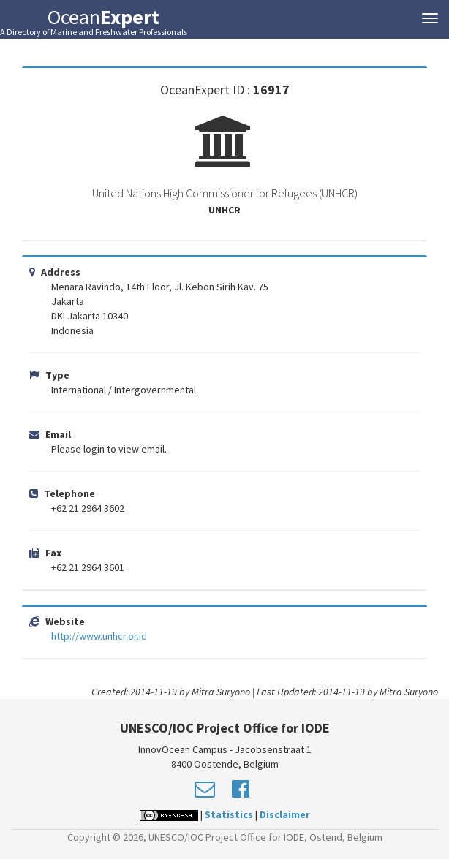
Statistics (229, 814)
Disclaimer (285, 814)
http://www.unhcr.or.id (99, 636)
